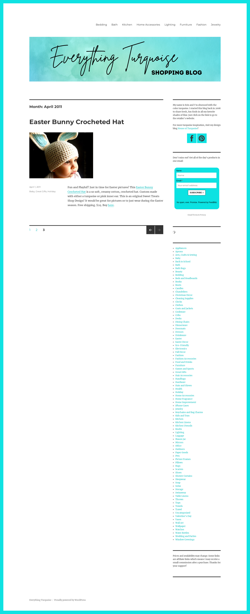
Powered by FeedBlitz (207, 202)
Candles (179, 288)
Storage (179, 489)
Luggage (179, 435)
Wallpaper (180, 526)
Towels (179, 506)
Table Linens (181, 496)
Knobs (178, 429)
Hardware (180, 382)
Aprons (179, 251)
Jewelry (216, 24)
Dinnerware (181, 325)
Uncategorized (182, 512)
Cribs (178, 315)
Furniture (186, 24)
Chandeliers (181, 291)
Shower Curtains (183, 476)
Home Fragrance (183, 399)
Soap (177, 482)
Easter (178, 338)
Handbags (180, 378)
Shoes (178, 472)
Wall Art (179, 523)
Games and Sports (184, 368)
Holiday (52, 191)
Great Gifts (41, 191)
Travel (178, 509)
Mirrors (179, 442)
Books (178, 281)
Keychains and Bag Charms (189, 412)
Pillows (179, 462)
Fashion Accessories (185, 358)
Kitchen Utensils (183, 425)
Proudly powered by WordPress (70, 600)
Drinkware (180, 335)
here (111, 205)
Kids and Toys (182, 415)
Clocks (178, 301)
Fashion (201, 24)
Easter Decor (181, 342)
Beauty (178, 271)
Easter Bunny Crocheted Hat (76, 122)
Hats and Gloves (183, 385)
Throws (179, 499)
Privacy (203, 215)
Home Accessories (148, 24)
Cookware (180, 312)
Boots (178, 285)
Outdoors (180, 449)
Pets (177, 456)
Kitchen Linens (183, 422)
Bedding (101, 24)
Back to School (182, 261)
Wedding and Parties (185, 536)
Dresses (179, 332)
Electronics (181, 348)
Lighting (170, 24)
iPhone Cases (182, 405)
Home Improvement (185, 402)
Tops (177, 502)
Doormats (180, 328)
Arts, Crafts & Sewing (186, 255)
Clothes (179, 305)
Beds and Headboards (186, 278)
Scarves (179, 469)
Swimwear (180, 492)
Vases (178, 519)
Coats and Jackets (184, 308)
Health (178, 389)
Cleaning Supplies (184, 298)
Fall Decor (180, 352)
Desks (178, 318)
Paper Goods (181, 452)
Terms (195, 215)
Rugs (177, 466)
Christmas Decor (183, 295)
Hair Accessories (183, 375)
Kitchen (127, 24)
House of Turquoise (188, 128)
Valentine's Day (183, 516)
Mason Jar (180, 439)
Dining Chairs (182, 322)
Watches (179, 529)
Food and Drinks (183, 362)
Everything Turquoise (40, 600)
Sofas (178, 486)
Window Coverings (185, 539)
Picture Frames (183, 459)
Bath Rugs (180, 268)
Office (178, 445)
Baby (32, 191)
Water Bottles (182, 533)
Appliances (181, 248)
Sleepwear (180, 479)
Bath (114, 24)
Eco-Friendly (182, 345)
